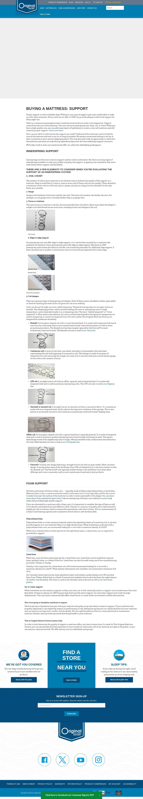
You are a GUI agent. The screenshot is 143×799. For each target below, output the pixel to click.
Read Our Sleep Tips (119, 679)
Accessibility (129, 783)
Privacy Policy (45, 783)
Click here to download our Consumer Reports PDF (69, 795)
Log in (87, 2)
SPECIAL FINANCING (113, 2)
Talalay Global (42, 577)
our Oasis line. (89, 330)
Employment (29, 783)
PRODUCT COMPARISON (58, 2)
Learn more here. (56, 130)
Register (79, 2)
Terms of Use (13, 783)
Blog (71, 2)
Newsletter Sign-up (71, 696)
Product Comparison (95, 783)
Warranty (60, 783)
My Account (114, 783)
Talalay (38, 563)
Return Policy (75, 783)
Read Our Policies (24, 679)
